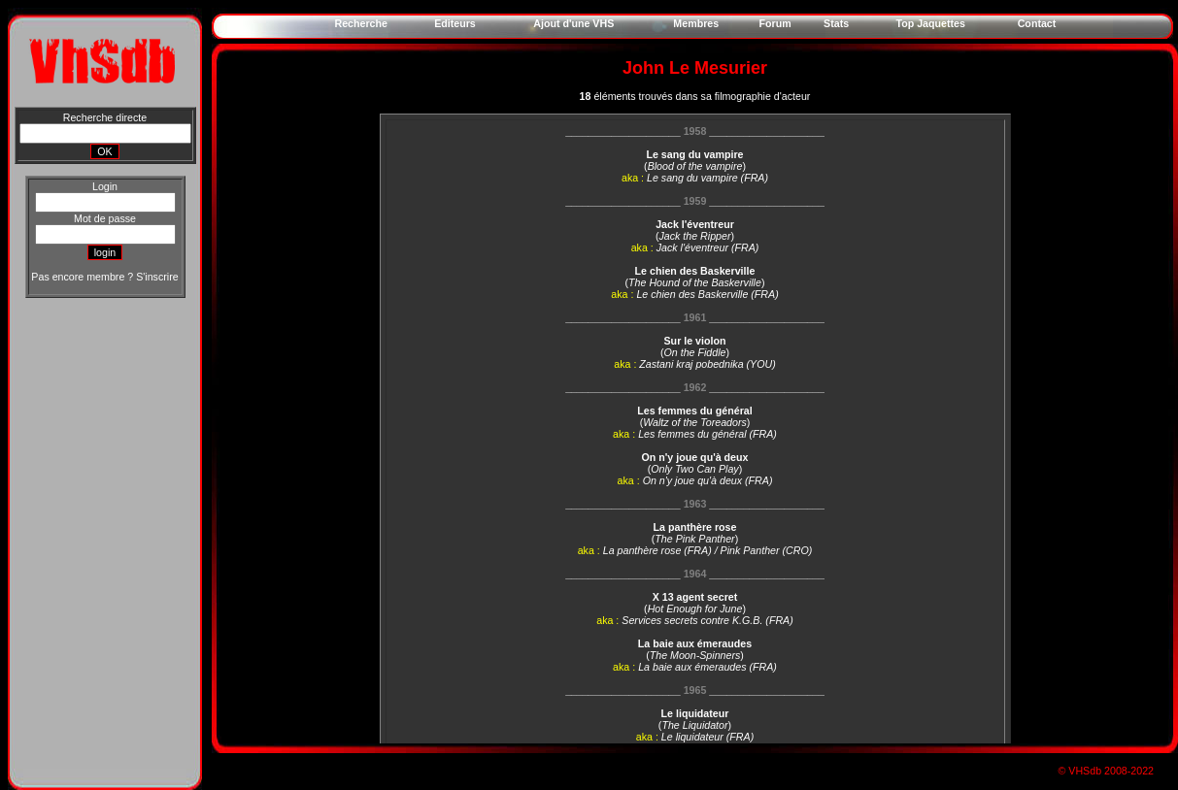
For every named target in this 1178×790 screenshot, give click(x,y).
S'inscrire (157, 276)
